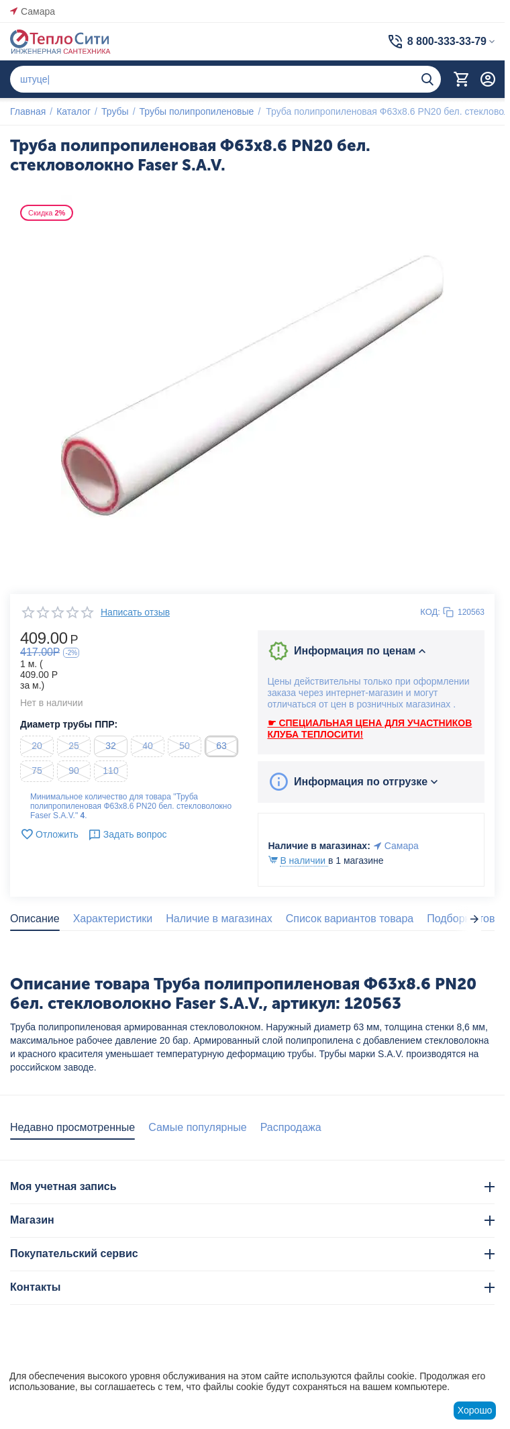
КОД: (430, 612)
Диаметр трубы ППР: (68, 724)
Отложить (49, 834)
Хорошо (475, 1410)
